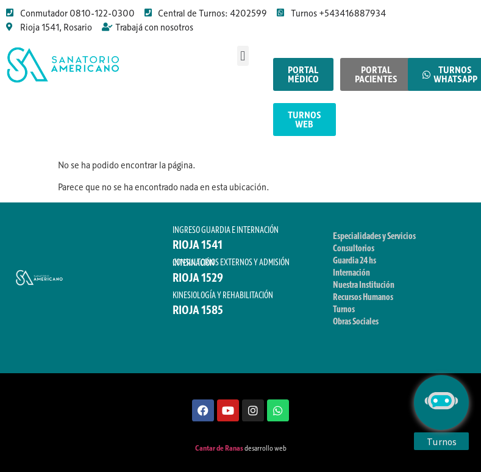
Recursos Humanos (363, 296)
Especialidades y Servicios (374, 235)
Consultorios (353, 247)
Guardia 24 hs (354, 260)
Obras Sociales (356, 321)
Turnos (344, 308)
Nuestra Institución (363, 284)
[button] (243, 56)
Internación (351, 272)
